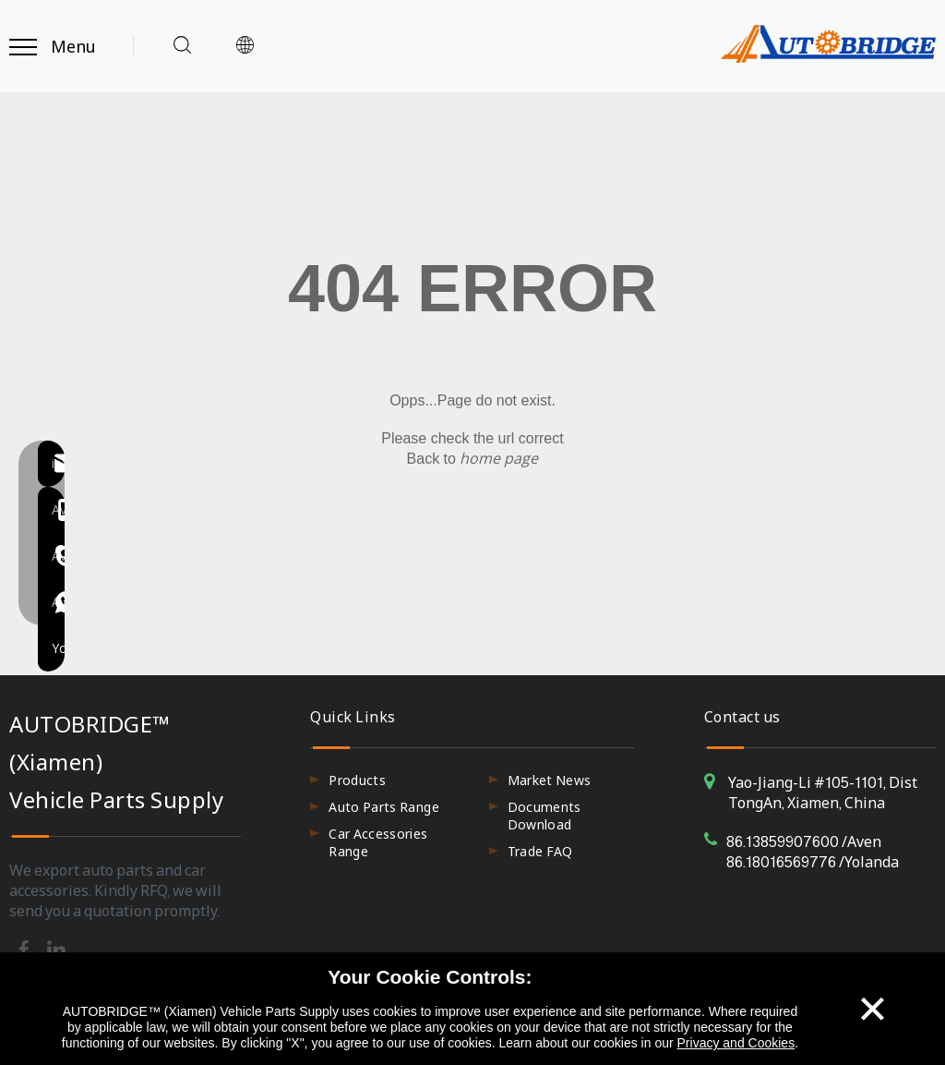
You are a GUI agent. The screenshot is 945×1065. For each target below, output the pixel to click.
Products (357, 780)
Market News (550, 780)
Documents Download (544, 815)
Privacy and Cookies (736, 1042)
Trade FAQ (540, 851)
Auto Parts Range (384, 807)
